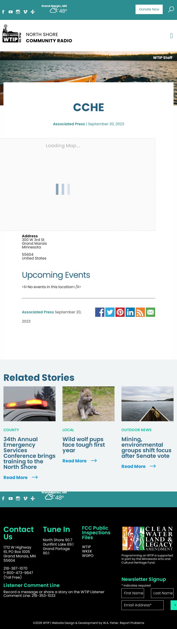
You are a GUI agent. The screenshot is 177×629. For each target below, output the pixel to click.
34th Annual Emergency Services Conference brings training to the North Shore (29, 453)
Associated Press (69, 124)
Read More (21, 477)
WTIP (86, 547)
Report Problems (132, 623)
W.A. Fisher (110, 623)
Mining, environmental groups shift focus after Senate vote (146, 448)
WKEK (87, 551)
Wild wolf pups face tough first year (83, 445)
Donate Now (149, 9)
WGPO (88, 555)
